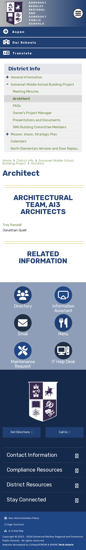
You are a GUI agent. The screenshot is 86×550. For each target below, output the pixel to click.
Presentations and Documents (36, 120)
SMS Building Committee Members (39, 127)
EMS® (53, 544)
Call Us (64, 432)
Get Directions (21, 432)
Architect (21, 99)
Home (6, 160)
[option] (22, 295)
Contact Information (32, 455)
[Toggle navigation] (78, 13)
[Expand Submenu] (7, 77)
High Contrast (15, 524)
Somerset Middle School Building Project (42, 84)
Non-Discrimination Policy (21, 518)
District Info (24, 69)
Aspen (18, 32)
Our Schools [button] (24, 42)
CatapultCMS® (38, 544)
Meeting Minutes (26, 91)
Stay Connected (26, 499)
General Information (26, 77)
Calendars (18, 141)
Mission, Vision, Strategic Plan (34, 134)
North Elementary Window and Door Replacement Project (46, 148)
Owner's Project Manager (32, 113)
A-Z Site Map (14, 530)
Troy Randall (12, 225)
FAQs (17, 106)
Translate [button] (22, 53)
